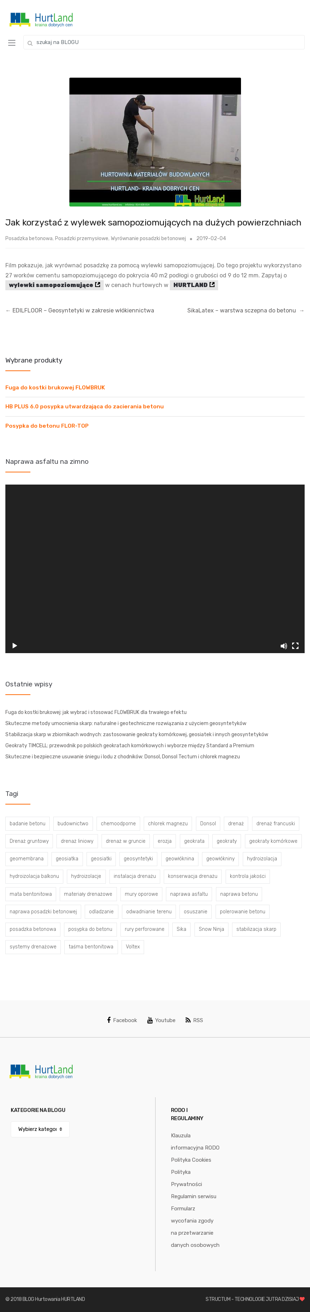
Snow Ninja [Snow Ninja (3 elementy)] (211, 929)
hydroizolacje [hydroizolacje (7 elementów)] (86, 876)
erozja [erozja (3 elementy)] (165, 841)
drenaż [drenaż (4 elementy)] (236, 824)
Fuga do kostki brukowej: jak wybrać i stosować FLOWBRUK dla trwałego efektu (96, 712)
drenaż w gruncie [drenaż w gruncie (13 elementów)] (126, 841)
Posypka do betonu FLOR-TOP (47, 426)
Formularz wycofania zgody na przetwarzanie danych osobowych (195, 1226)
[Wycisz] (283, 646)
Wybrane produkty (33, 360)
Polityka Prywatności (186, 1178)
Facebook (122, 1020)
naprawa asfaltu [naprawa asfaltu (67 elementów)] (189, 894)
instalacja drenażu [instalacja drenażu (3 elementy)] (135, 876)
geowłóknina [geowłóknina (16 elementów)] (180, 859)
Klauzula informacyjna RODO (195, 1141)
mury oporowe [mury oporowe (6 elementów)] (141, 894)
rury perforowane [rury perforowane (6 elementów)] (144, 929)
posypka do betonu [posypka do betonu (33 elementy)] (90, 929)
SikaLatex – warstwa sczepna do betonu (246, 310)
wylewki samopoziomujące (51, 285)
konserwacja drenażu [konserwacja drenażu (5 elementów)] (192, 876)
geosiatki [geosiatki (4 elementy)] (101, 859)
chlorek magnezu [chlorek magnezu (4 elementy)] (168, 824)
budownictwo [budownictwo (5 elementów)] (73, 824)
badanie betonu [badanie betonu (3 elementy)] (27, 824)
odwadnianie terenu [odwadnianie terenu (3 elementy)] (149, 912)
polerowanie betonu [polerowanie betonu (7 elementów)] (242, 912)
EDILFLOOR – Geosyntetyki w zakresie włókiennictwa (79, 310)
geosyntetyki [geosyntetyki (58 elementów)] (138, 859)
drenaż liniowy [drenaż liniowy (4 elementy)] (77, 841)
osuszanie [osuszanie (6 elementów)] (195, 912)
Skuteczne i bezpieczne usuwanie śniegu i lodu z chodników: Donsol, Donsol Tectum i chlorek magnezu (122, 757)
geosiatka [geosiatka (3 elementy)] (67, 859)
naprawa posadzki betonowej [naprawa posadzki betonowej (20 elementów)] (43, 912)
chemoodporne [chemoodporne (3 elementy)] (118, 824)
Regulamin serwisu (193, 1196)
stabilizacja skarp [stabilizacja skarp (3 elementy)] (256, 929)
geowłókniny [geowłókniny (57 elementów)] (220, 859)
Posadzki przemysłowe (81, 238)
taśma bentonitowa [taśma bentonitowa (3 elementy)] (91, 947)
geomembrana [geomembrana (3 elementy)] (27, 859)
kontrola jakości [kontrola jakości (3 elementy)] (248, 876)
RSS (194, 1020)
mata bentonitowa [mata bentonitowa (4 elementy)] (31, 894)
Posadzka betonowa (29, 238)
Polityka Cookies (191, 1160)
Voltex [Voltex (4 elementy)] (133, 947)
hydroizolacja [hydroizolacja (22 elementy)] (262, 859)
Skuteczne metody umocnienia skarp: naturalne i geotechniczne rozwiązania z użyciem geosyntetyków (125, 723)
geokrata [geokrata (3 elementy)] (194, 841)
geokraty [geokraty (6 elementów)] (227, 841)
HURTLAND (190, 285)
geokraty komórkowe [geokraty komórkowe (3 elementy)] (273, 841)
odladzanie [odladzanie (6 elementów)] (101, 912)
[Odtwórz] (14, 646)
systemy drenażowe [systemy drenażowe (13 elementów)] (33, 947)
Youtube (161, 1020)
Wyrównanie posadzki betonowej (148, 238)
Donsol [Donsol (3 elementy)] (208, 824)
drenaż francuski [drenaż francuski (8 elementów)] (275, 824)
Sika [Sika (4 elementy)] (181, 929)
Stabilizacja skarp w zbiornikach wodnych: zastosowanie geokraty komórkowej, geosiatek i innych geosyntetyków (136, 735)
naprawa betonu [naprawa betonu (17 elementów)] (239, 894)
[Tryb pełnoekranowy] (295, 646)
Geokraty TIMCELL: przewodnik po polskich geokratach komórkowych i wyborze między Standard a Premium (129, 746)
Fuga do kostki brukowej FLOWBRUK (55, 387)
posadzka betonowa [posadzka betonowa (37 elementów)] (33, 929)
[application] (155, 569)
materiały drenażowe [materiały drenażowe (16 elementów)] (88, 894)
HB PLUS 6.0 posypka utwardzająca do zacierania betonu (84, 406)
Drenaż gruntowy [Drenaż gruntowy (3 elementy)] (29, 841)
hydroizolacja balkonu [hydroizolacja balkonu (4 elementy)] (34, 876)
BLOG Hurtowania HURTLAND (54, 1299)
